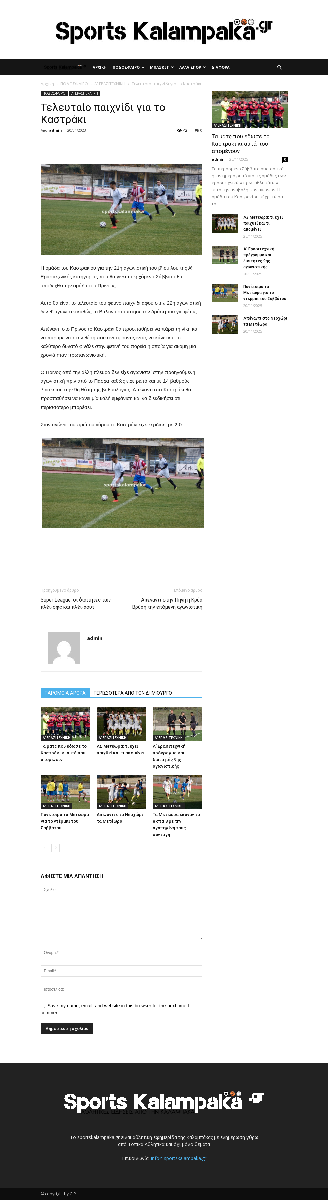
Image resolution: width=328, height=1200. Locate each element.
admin (55, 130)
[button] (280, 67)
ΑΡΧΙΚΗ (100, 67)
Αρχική (47, 84)
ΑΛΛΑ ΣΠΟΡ (192, 67)
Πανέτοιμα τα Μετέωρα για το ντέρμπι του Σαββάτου (65, 821)
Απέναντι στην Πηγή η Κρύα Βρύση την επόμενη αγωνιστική (167, 603)
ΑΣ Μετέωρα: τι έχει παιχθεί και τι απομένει (263, 223)
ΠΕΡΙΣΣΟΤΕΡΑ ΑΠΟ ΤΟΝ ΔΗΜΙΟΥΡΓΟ (133, 693)
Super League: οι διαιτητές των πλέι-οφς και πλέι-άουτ (76, 603)
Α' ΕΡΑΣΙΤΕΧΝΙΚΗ (109, 84)
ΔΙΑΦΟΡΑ (220, 67)
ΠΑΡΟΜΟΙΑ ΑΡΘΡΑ (65, 693)
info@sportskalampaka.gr (178, 1158)
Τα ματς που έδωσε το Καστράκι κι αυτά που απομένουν (64, 753)
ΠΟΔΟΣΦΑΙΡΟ (129, 67)
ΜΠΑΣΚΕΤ (162, 67)
